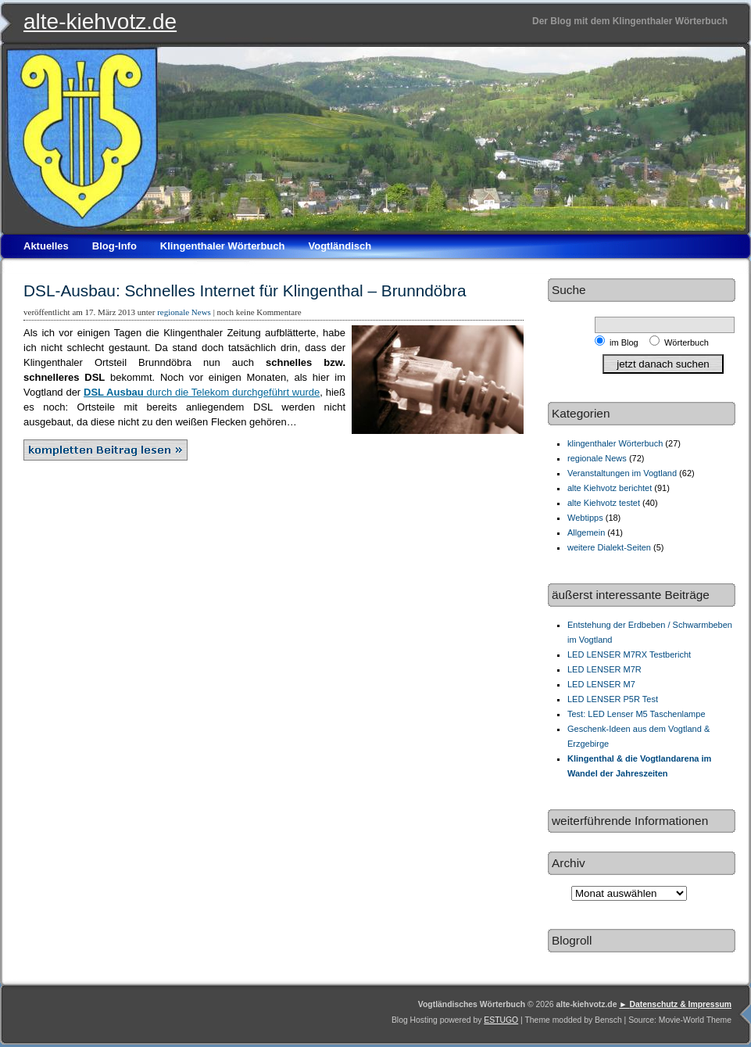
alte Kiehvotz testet (603, 502)
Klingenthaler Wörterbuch (222, 246)
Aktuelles (46, 246)
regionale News (184, 312)
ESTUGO (501, 1020)
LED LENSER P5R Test (612, 699)
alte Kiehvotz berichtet (609, 488)
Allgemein (586, 532)
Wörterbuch (686, 342)
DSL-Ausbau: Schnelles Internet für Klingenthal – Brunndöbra (245, 290)
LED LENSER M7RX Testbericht (629, 654)
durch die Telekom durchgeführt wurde (202, 392)
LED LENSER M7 (601, 684)
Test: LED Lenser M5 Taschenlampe (636, 714)
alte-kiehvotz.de (100, 21)
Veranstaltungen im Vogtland (622, 473)
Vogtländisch (339, 246)
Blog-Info (114, 246)
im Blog (626, 342)
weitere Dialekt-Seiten (609, 547)
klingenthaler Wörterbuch (615, 443)
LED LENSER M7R (604, 669)
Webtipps (585, 517)
